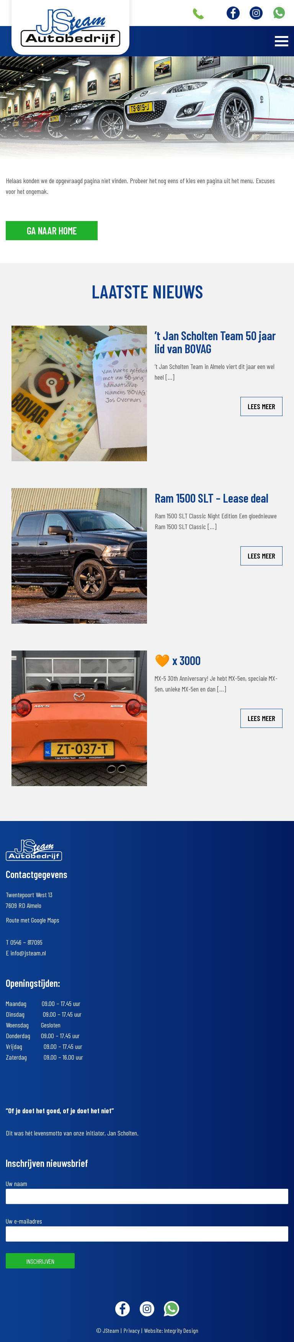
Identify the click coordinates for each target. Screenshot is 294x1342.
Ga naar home (52, 230)
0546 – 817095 (26, 942)
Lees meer (261, 406)
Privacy (132, 1330)
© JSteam (107, 1330)
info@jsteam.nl (28, 953)
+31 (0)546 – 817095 (198, 14)
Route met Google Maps (32, 920)
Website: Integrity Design (171, 1330)
